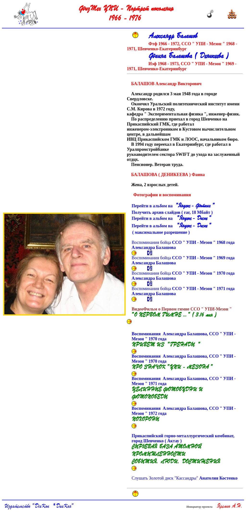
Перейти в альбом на (173, 206)
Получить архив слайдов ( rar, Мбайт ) (173, 212)
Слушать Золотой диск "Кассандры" (185, 478)
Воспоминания (184, 339)
